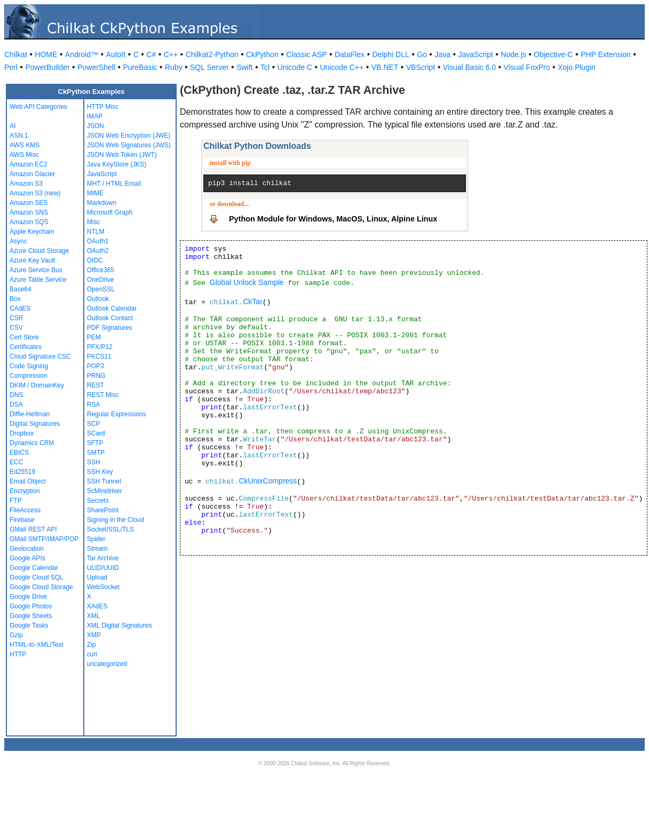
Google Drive (28, 596)
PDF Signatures (109, 327)
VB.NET (385, 67)
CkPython (262, 54)
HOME (46, 54)
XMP (94, 635)
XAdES (97, 606)
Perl (11, 67)
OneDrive (100, 279)
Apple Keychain (32, 231)
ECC (16, 462)
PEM (94, 337)
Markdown (101, 203)
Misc (93, 222)
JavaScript (475, 54)
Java (442, 54)
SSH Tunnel (104, 481)
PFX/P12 (100, 347)
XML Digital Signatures (119, 625)
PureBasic (140, 67)
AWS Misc (24, 155)
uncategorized (107, 664)
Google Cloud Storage (41, 587)
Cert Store (24, 337)
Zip (91, 644)
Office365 (100, 270)
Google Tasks (29, 625)
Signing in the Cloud (115, 520)
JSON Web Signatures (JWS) (129, 145)
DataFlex (350, 54)
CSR (16, 318)
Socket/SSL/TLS (110, 529)
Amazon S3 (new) (35, 193)
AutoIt (116, 54)
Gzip (16, 635)
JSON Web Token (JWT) (122, 155)
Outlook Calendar (112, 308)
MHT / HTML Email (114, 183)
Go (422, 54)
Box (15, 299)
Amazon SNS (29, 212)
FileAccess (25, 510)
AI (12, 126)
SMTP (96, 452)
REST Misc (103, 395)
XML (93, 616)
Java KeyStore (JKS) (116, 164)
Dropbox (22, 433)
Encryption (25, 491)
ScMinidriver (104, 491)
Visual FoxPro (527, 67)
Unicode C (295, 67)
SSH (93, 462)
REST (95, 385)
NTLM (96, 231)
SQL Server (209, 67)
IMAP (94, 116)
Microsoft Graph (109, 212)
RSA (93, 404)
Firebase (22, 520)
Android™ (81, 54)
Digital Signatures (35, 423)
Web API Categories (38, 106)
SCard (96, 433)
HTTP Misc (102, 106)
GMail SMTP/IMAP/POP (44, 539)
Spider (96, 539)
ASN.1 (19, 135)
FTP (16, 500)
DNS (16, 395)
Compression (29, 375)
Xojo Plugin (577, 67)
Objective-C (553, 54)
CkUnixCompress (268, 481)
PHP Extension (606, 54)
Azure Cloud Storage (39, 251)
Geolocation (27, 548)
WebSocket (103, 587)
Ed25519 (22, 472)
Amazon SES (29, 203)
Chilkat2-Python (212, 54)
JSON (95, 126)
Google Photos (31, 606)
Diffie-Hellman (30, 414)
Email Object (28, 481)
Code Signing (29, 366)
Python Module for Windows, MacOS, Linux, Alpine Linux (333, 219)
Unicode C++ (341, 67)
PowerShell (96, 67)
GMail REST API (33, 529)
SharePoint (102, 510)
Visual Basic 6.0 (469, 67)
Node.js (513, 54)
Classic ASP (306, 54)
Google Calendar (34, 568)
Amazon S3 (26, 183)
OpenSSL (101, 289)
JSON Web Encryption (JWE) (128, 135)
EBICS (19, 452)
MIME (95, 193)
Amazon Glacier (32, 174)
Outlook (98, 299)
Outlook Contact (110, 318)
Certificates (26, 347)
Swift (244, 67)
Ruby (174, 67)
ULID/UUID (103, 568)
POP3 (95, 366)
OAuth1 (98, 241)
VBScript (420, 67)
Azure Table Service (38, 279)
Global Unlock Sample (247, 282)
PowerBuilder (47, 67)
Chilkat (15, 54)
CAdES (20, 308)
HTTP (18, 654)
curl (92, 654)
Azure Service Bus (36, 270)
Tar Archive (102, 558)
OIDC (95, 260)
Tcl (265, 67)
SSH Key (100, 472)
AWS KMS (24, 145)
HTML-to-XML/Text (37, 644)
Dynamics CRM (32, 443)
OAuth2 (98, 251)
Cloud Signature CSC (40, 356)
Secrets (98, 500)
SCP (93, 423)
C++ (171, 54)
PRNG (96, 375)
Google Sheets (31, 616)
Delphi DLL (390, 54)
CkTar (253, 301)
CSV (16, 327)
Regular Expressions (116, 414)
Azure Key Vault (32, 260)
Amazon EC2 (29, 164)
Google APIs (27, 558)
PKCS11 (99, 356)
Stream (97, 548)
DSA (16, 404)
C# (151, 54)
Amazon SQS (29, 222)
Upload (97, 577)
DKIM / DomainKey (37, 385)
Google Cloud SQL (37, 577)
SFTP (95, 443)
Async (18, 241)
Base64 (20, 289)
